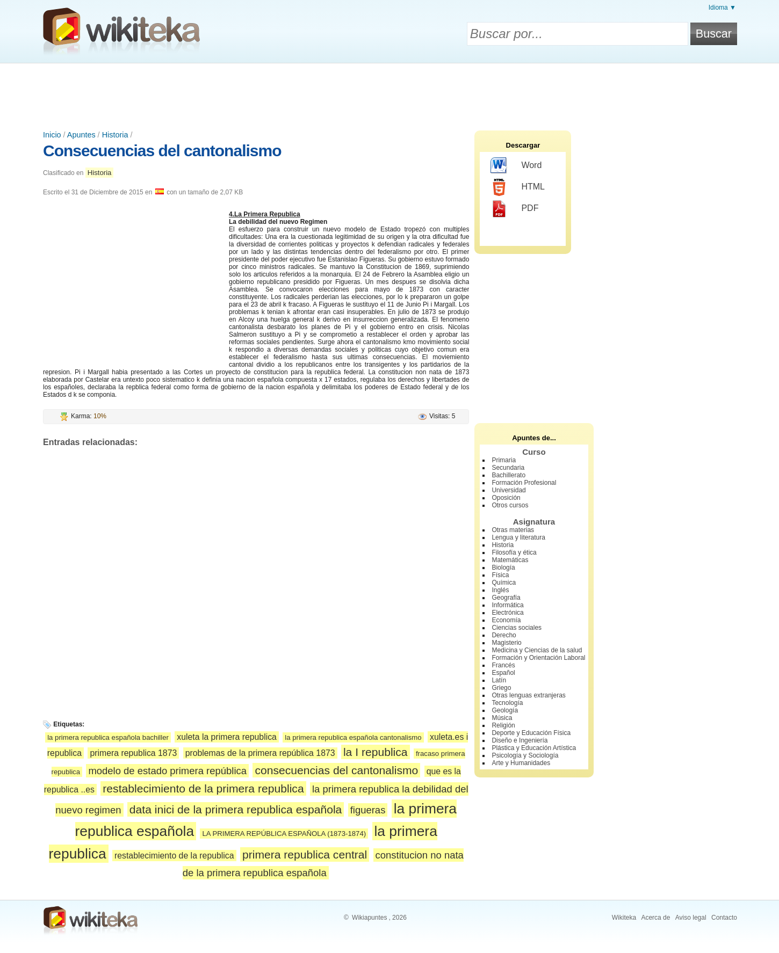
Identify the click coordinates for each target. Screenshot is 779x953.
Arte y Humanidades (521, 763)
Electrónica (507, 612)
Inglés (500, 590)
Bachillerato (508, 475)
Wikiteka (624, 917)
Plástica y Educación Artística (534, 748)
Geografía (506, 597)
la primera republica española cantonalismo (353, 737)
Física (500, 575)
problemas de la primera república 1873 (260, 753)
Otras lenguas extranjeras (528, 695)
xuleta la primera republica (227, 736)
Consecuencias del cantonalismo (162, 150)
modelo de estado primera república (167, 770)
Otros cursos (510, 505)
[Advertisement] (389, 93)
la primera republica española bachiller (108, 737)
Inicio (52, 134)
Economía (506, 620)
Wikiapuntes (369, 917)
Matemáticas (510, 560)
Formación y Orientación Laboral (538, 657)
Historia (115, 134)
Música (502, 718)
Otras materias (513, 530)
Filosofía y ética (514, 552)
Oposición (506, 497)
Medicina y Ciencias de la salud (537, 650)
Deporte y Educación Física (531, 733)
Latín (499, 680)
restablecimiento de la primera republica (203, 788)
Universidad (508, 490)
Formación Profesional (524, 482)
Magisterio (506, 642)
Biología (503, 567)
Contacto (724, 917)
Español (503, 672)
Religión (503, 725)
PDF (514, 208)
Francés (503, 665)
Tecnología (507, 703)
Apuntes (81, 134)
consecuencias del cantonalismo (336, 770)
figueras (368, 810)
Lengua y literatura (518, 537)
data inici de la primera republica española (235, 809)
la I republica (375, 752)
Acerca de (655, 917)
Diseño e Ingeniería (519, 740)
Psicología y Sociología (525, 755)
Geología (505, 710)
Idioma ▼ (722, 7)
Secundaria (508, 467)
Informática (507, 605)
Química (504, 582)
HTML (518, 187)
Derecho (504, 635)
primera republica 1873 (133, 753)
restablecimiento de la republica (174, 855)
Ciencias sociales (517, 627)
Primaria (504, 460)
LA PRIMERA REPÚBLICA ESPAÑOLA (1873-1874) (284, 834)
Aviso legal (690, 917)
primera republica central (304, 854)
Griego (501, 688)
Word (516, 165)
